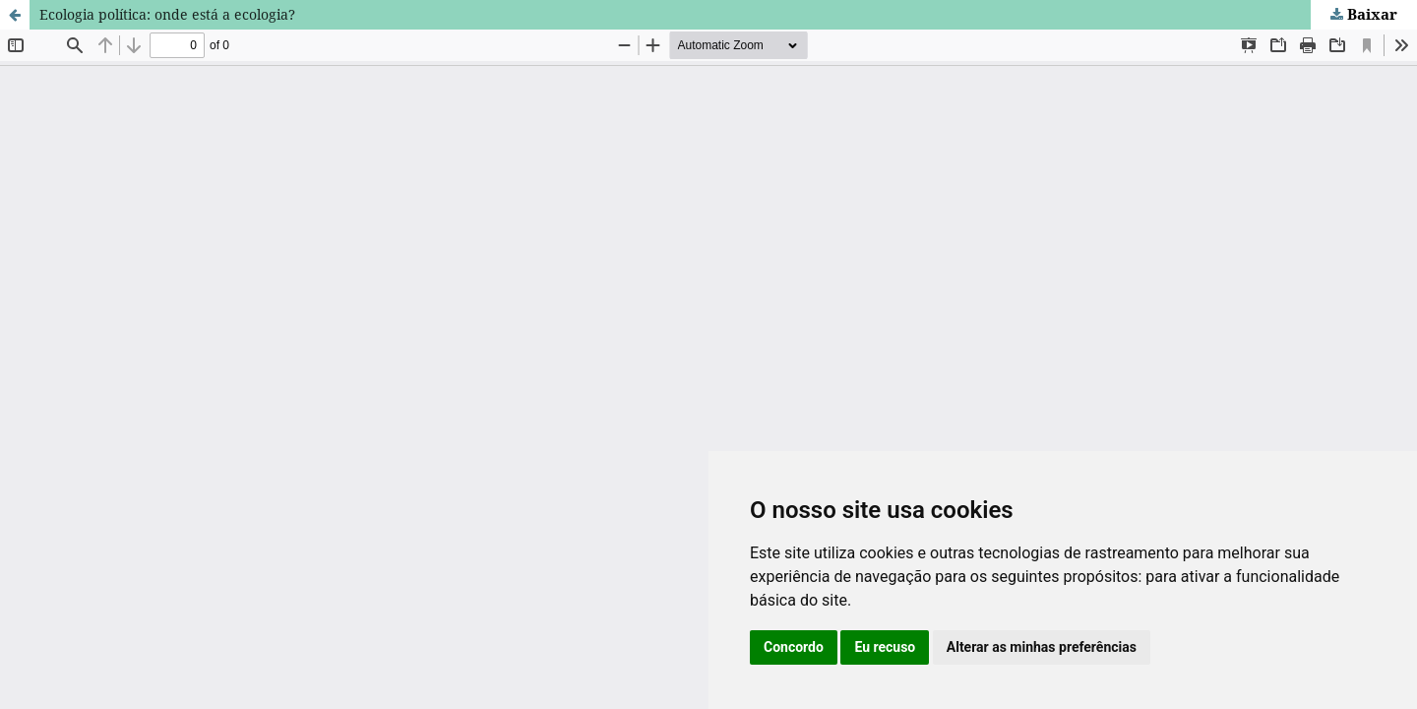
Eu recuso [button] (884, 647)
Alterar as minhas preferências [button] (1042, 647)
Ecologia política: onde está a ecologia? (167, 14)
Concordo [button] (794, 647)
